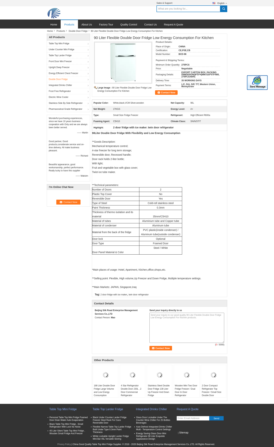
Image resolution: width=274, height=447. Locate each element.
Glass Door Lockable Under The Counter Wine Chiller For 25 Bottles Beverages (153, 420)
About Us (87, 24)
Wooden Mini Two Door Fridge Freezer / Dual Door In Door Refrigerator (186, 390)
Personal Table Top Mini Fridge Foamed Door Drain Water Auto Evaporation (68, 418)
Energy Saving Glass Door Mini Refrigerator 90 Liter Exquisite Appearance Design (151, 436)
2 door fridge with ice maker (114, 294)
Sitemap (183, 432)
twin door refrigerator (139, 294)
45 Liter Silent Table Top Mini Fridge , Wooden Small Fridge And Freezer (67, 432)
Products (69, 24)
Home (53, 24)
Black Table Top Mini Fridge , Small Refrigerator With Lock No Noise (66, 425)
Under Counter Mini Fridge (61, 49)
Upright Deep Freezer (59, 67)
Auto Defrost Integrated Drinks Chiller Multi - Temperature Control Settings (154, 428)
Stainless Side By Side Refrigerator (65, 103)
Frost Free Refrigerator (60, 91)
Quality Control (128, 24)
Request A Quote (173, 24)
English (222, 3)
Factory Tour (106, 24)
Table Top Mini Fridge (59, 43)
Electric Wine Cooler (58, 97)
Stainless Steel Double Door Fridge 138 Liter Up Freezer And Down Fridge (159, 390)
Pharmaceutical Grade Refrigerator (65, 109)
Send (216, 418)
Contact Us (150, 24)
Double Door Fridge (78, 31)
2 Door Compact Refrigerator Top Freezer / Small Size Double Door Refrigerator (211, 392)
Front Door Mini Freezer (60, 61)
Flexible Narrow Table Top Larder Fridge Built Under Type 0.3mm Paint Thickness (112, 429)
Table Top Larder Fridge (60, 55)
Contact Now (168, 92)
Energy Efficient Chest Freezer (63, 73)
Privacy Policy (64, 444)
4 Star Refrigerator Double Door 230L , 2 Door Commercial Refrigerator (131, 390)
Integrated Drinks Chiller (60, 85)
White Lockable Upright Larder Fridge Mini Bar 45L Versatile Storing (111, 437)
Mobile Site (183, 437)
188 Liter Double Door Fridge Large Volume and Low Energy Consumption (104, 390)
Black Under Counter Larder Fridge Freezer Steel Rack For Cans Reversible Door (110, 420)
